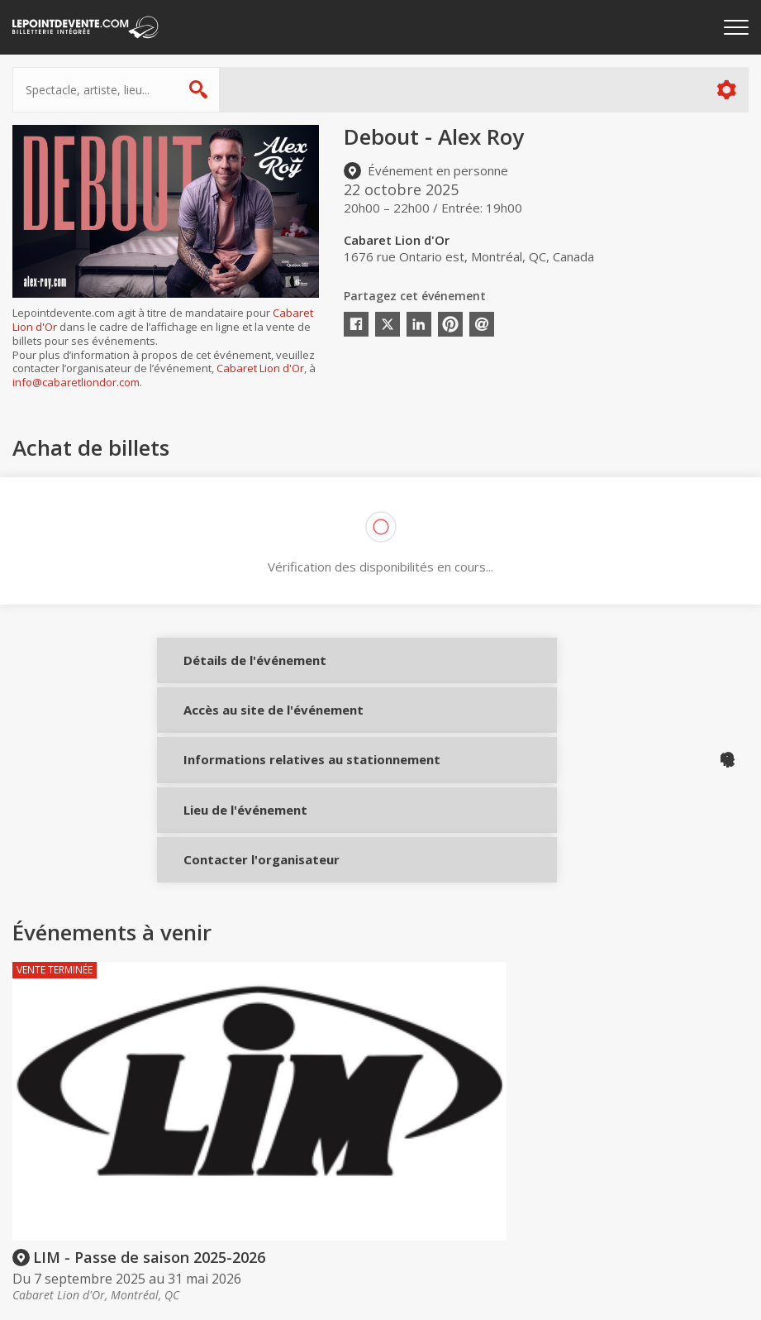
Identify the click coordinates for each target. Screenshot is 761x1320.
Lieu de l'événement (233, 876)
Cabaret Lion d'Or (260, 368)
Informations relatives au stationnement (233, 811)
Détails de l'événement (233, 672)
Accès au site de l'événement (233, 741)
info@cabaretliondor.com (76, 382)
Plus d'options (726, 89)
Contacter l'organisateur (233, 937)
